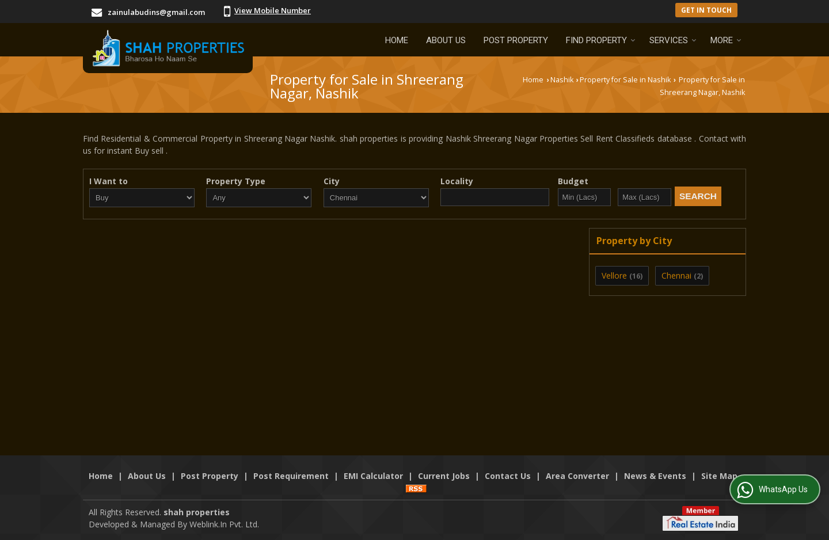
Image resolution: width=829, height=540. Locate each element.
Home (396, 40)
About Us (446, 40)
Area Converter (577, 475)
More (725, 40)
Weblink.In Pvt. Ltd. (224, 524)
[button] (272, 10)
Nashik (561, 80)
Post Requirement (291, 475)
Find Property (601, 40)
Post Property (516, 40)
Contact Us (508, 475)
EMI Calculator (373, 475)
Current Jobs (444, 475)
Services (673, 40)
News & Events (655, 475)
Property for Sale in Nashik (625, 80)
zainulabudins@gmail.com (156, 12)
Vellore (614, 275)
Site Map (719, 475)
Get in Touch (706, 9)
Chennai (676, 275)
